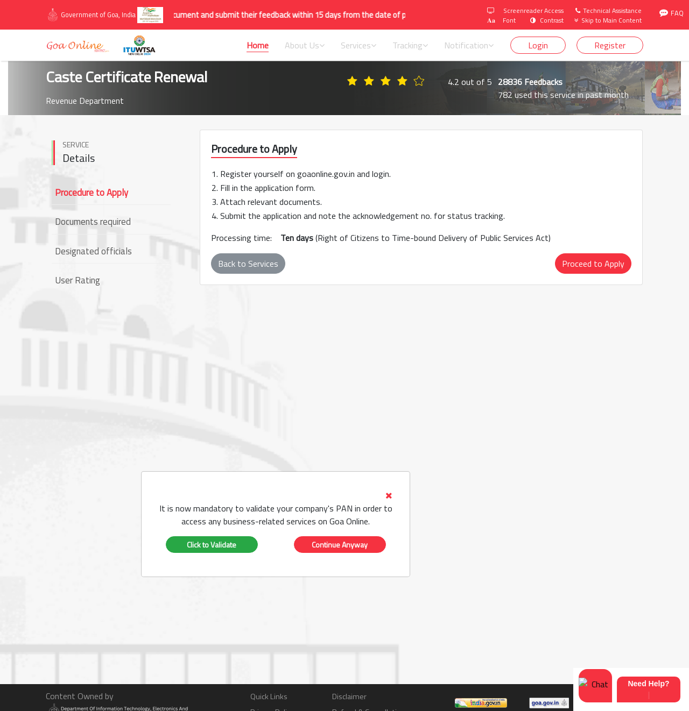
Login (538, 45)
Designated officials (93, 251)
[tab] (275, 508)
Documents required (93, 222)
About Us (305, 45)
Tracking (410, 45)
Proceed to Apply (593, 263)
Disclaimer (349, 696)
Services (358, 45)
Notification (469, 45)
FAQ (671, 13)
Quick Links (268, 696)
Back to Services (248, 263)
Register (609, 45)
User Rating (77, 280)
